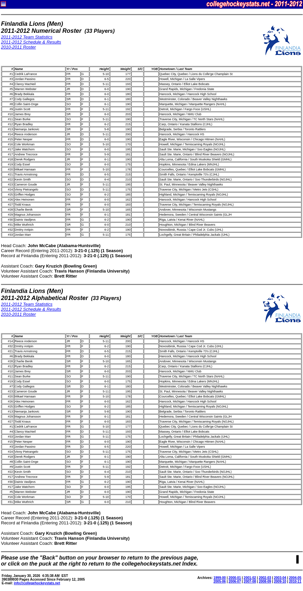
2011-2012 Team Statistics (26, 37)
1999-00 (220, 578)
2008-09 (265, 581)
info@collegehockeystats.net (37, 583)
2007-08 (250, 581)
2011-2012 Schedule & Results (31, 42)
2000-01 (235, 578)
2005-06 (220, 581)
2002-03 (265, 578)
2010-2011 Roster (18, 47)
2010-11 (295, 581)
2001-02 (250, 578)
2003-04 (280, 578)
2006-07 (235, 581)
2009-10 (280, 581)
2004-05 (295, 578)
